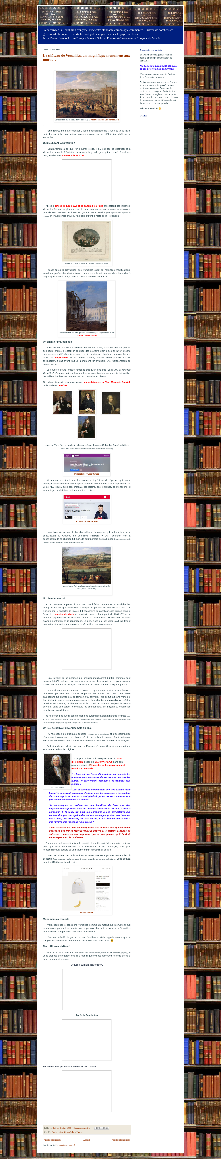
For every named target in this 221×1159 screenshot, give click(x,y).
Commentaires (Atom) (65, 1145)
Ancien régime (57, 1132)
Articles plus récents (52, 1140)
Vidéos (79, 1132)
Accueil (86, 1140)
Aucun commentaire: (82, 1128)
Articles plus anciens (121, 1140)
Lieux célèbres (70, 1132)
